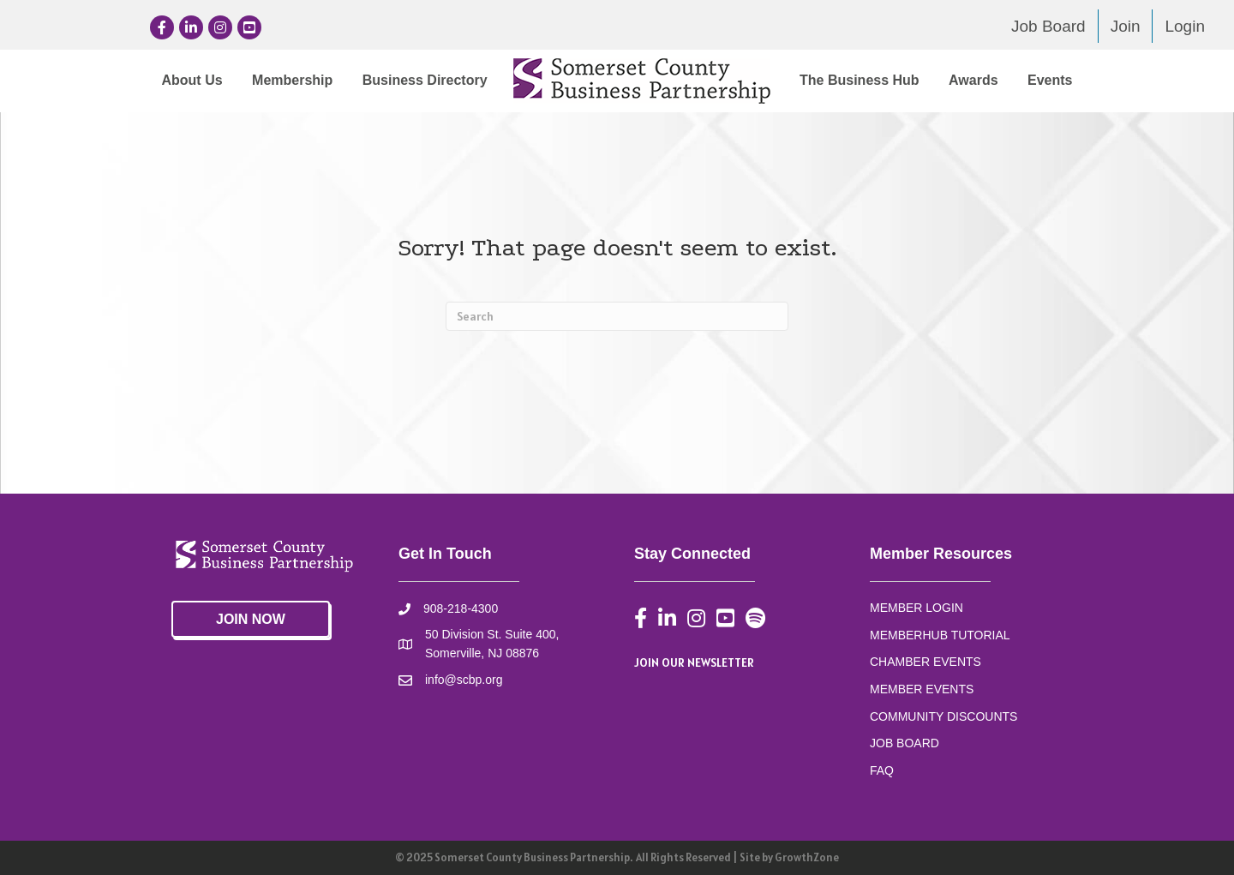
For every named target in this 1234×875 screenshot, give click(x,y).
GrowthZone (807, 857)
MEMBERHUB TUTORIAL (940, 635)
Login (1185, 26)
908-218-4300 (460, 608)
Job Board (1048, 26)
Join (1126, 26)
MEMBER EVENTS (921, 689)
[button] (250, 619)
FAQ (882, 770)
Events (1049, 80)
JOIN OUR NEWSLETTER (694, 662)
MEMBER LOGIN (916, 607)
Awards (973, 80)
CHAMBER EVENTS (925, 661)
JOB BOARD (904, 743)
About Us (191, 80)
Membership (292, 80)
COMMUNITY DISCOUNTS (943, 716)
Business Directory (425, 80)
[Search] (617, 316)
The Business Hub (860, 80)
